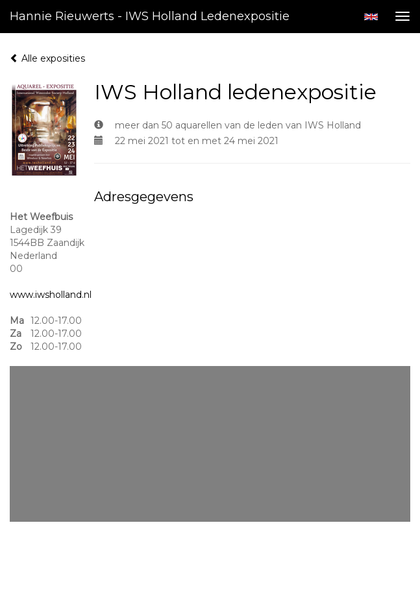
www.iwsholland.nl (51, 294)
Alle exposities (47, 58)
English (371, 17)
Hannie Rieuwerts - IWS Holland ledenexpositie (150, 16)
